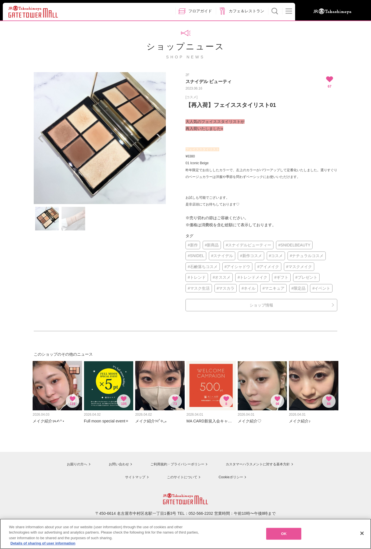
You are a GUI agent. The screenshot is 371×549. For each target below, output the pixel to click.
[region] (185, 534)
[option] (100, 138)
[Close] (362, 533)
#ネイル (248, 288)
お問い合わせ (109, 460)
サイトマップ (131, 473)
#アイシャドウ (237, 266)
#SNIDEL (196, 255)
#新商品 (212, 245)
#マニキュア (273, 288)
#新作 (193, 245)
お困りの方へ (66, 460)
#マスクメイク (299, 266)
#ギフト (281, 277)
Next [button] (159, 138)
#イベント (321, 288)
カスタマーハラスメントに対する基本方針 (260, 460)
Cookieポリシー (231, 473)
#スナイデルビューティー (248, 245)
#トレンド (197, 277)
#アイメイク (268, 266)
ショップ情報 (261, 305)
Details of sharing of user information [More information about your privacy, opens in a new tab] (42, 543)
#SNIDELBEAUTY (294, 245)
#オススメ (222, 277)
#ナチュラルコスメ (307, 255)
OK (284, 534)
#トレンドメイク (252, 277)
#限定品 (298, 288)
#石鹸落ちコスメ (203, 266)
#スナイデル (222, 255)
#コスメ (276, 255)
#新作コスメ (251, 255)
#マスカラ (226, 288)
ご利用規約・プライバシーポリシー (172, 460)
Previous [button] (41, 138)
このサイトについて (180, 473)
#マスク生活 (199, 288)
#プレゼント (306, 277)
